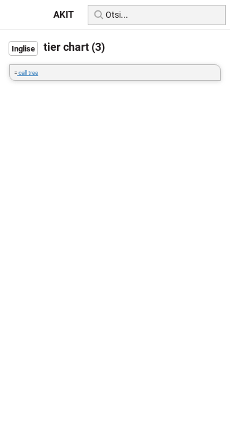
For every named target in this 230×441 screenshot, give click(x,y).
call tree (27, 72)
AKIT (63, 14)
